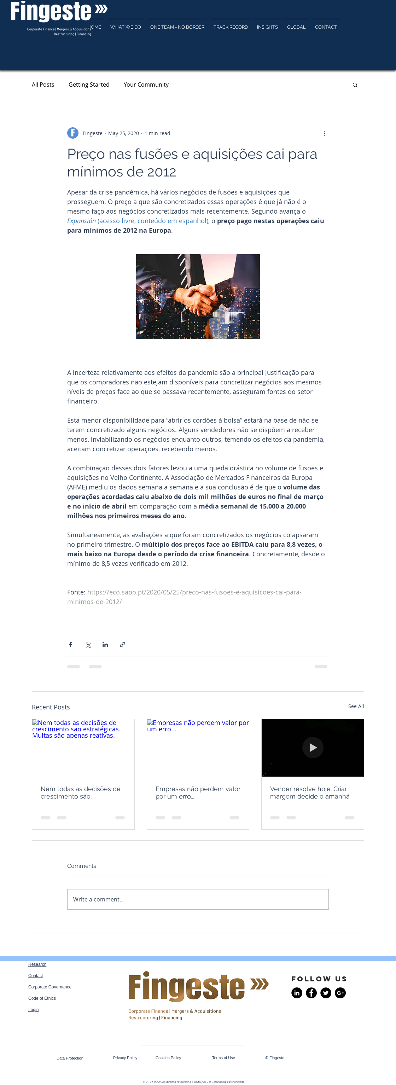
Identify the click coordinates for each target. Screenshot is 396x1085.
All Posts (43, 84)
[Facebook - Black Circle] (311, 992)
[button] (355, 84)
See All (356, 706)
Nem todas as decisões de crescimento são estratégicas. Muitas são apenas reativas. (81, 792)
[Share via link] (122, 644)
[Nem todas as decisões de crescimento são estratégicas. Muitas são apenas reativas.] (83, 748)
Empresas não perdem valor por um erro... (198, 792)
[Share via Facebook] (70, 644)
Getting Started (89, 84)
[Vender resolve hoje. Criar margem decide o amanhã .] (313, 748)
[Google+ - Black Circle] (340, 992)
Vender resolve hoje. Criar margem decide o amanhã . (311, 792)
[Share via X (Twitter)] (88, 644)
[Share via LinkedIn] (105, 644)
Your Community (146, 84)
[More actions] (324, 133)
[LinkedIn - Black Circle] (296, 992)
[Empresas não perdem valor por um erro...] (198, 748)
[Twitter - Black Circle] (325, 992)
